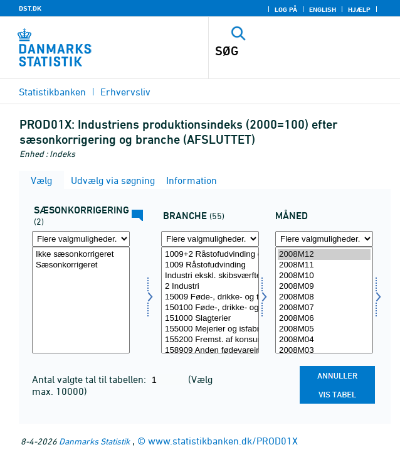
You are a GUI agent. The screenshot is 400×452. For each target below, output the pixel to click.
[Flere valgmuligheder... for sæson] (81, 239)
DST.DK (30, 8)
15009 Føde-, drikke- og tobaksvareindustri (210, 297)
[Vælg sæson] (81, 300)
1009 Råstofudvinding (210, 265)
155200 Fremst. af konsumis (210, 340)
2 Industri (210, 286)
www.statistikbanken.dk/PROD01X (223, 440)
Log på (286, 9)
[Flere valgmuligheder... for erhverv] (210, 239)
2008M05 (324, 329)
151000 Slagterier (210, 318)
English (322, 9)
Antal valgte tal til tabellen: (90, 379)
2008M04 (324, 340)
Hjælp (359, 9)
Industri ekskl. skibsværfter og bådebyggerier (210, 276)
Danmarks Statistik (94, 441)
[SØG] (286, 50)
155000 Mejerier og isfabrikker (210, 329)
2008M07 (324, 308)
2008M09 (324, 286)
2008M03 (324, 350)
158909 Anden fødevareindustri (210, 350)
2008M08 (324, 297)
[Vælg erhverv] (210, 300)
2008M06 (324, 318)
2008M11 (324, 265)
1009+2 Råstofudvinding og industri (210, 254)
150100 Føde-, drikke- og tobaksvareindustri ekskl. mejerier (210, 308)
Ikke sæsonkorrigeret (80, 254)
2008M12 (324, 254)
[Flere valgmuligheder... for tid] (324, 239)
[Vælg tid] (324, 300)
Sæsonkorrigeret (80, 265)
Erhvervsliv (125, 91)
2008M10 (324, 276)
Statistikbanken (52, 91)
